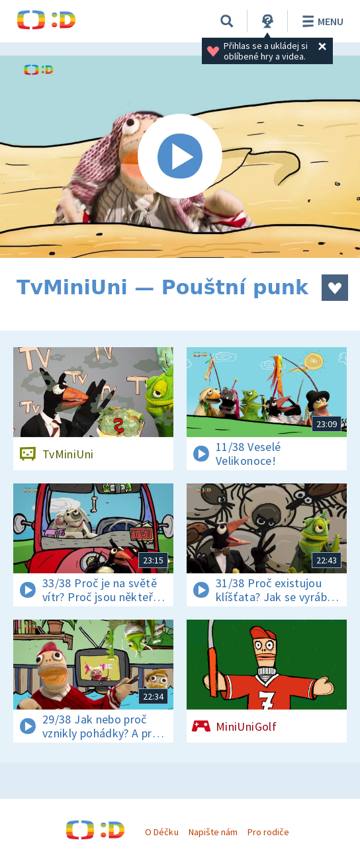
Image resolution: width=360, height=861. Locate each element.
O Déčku (161, 832)
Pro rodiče (268, 832)
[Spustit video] (180, 157)
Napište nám (213, 832)
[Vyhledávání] (227, 21)
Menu (320, 21)
